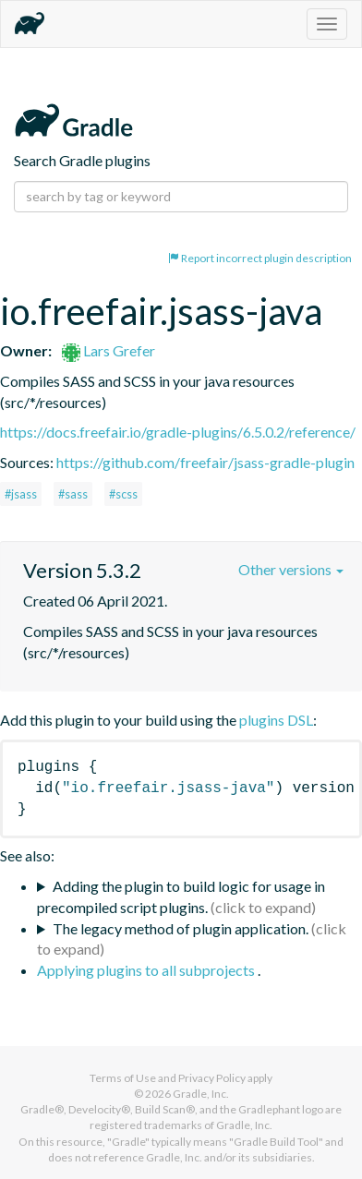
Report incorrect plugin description (260, 258)
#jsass (21, 494)
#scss (123, 494)
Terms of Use (123, 1078)
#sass (73, 494)
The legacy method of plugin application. (180, 928)
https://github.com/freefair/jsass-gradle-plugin (205, 462)
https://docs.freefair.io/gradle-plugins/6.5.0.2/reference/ (178, 431)
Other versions (291, 569)
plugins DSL (276, 719)
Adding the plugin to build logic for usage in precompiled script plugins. (181, 896)
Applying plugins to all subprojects (147, 970)
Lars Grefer (108, 350)
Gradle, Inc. (201, 1094)
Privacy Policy (212, 1078)
